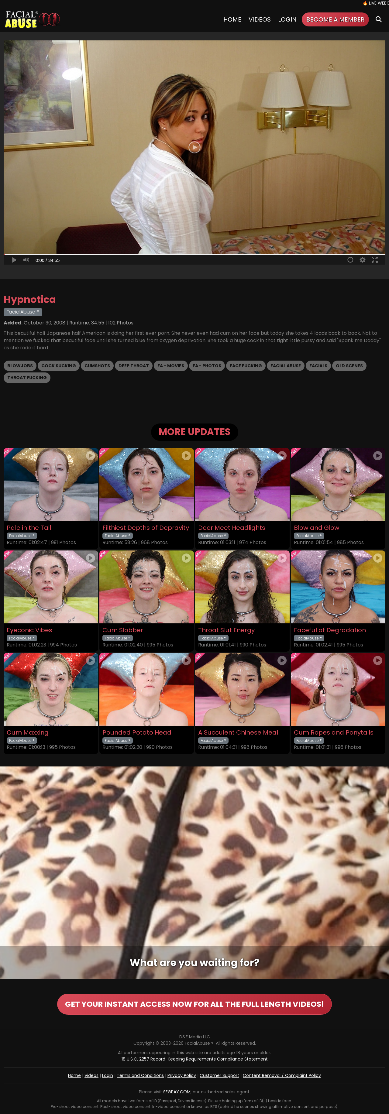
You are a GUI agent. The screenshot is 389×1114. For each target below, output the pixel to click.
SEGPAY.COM (177, 1092)
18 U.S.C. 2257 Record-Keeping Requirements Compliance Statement (195, 1059)
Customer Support (219, 1075)
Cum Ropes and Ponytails (334, 732)
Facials (318, 366)
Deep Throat (134, 366)
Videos (260, 19)
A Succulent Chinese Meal (238, 732)
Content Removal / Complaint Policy (282, 1075)
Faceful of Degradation (330, 630)
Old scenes (349, 366)
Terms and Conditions (140, 1075)
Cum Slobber (122, 630)
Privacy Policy (181, 1075)
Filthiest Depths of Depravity (145, 528)
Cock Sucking (58, 366)
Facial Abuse (285, 366)
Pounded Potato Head (136, 732)
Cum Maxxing (28, 732)
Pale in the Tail (29, 528)
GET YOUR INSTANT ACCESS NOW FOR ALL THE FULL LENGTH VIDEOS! (194, 1004)
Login (287, 19)
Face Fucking (246, 366)
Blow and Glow (316, 528)
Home (232, 19)
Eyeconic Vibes (29, 630)
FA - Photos (207, 366)
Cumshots (97, 366)
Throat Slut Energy (226, 630)
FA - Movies (170, 366)
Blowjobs (20, 366)
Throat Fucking (27, 378)
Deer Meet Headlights (231, 528)
